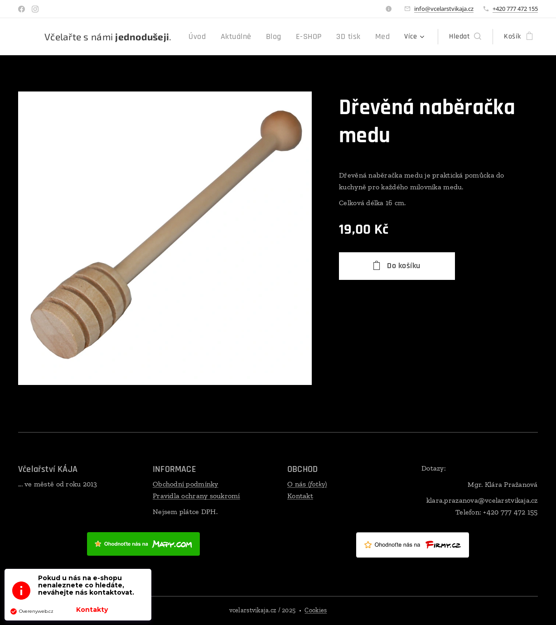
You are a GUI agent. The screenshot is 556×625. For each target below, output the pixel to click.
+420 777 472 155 (515, 9)
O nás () (307, 484)
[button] (465, 36)
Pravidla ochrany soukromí (196, 495)
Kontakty (92, 609)
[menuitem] (212, 36)
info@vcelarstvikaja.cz (444, 9)
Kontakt (300, 495)
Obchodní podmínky (185, 484)
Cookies (316, 610)
